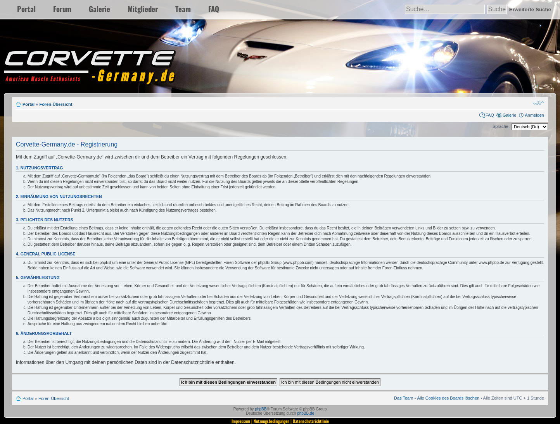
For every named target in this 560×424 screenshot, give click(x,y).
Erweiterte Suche (530, 9)
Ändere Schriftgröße (538, 102)
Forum (62, 8)
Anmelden (534, 115)
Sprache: (501, 126)
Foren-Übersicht (55, 104)
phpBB (260, 409)
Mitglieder (143, 8)
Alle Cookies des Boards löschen (448, 398)
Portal (26, 8)
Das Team (403, 398)
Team (183, 8)
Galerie (99, 8)
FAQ (213, 8)
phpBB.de (305, 413)
